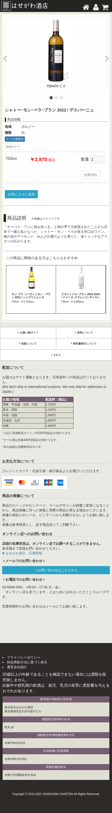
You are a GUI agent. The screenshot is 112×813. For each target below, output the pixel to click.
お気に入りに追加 (21, 194)
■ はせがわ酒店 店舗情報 (22, 553)
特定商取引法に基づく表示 (27, 662)
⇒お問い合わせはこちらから (56, 570)
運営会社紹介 (17, 667)
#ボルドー (12, 146)
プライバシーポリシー (23, 657)
